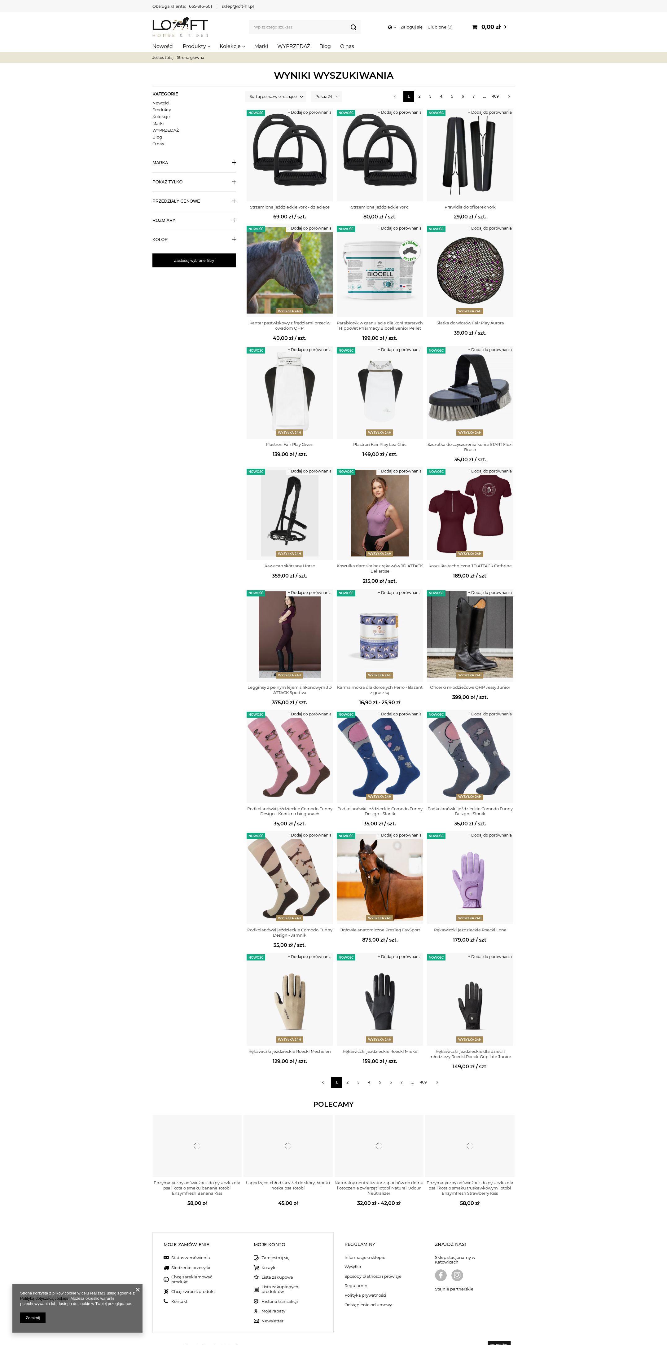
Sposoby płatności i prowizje (373, 1261)
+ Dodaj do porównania (309, 112)
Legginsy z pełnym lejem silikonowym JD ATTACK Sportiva (290, 690)
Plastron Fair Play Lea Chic (379, 444)
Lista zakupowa (277, 1262)
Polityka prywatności (365, 1280)
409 (495, 96)
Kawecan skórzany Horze (290, 565)
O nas (347, 46)
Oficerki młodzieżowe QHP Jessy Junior (470, 687)
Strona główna (190, 57)
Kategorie (165, 94)
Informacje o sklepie (364, 1242)
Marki (261, 46)
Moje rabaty (273, 1296)
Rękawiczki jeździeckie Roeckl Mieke (380, 1051)
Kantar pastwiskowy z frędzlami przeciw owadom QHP (289, 325)
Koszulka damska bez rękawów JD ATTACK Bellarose (380, 568)
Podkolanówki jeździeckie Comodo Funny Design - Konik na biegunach (289, 811)
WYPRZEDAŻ (293, 46)
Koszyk (268, 1252)
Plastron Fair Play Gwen (290, 444)
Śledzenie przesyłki (190, 1252)
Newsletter (272, 1305)
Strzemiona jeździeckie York (380, 206)
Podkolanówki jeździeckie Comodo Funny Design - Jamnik (289, 932)
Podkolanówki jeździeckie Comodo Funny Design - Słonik (380, 811)
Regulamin (355, 1270)
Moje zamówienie (186, 1230)
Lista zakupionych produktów (279, 1274)
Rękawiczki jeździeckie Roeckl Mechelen (289, 1051)
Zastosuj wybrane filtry (194, 260)
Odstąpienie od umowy (368, 1289)
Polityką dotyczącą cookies (44, 1298)
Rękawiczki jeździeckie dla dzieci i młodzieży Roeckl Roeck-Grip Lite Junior (470, 1054)
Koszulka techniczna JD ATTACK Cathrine (470, 565)
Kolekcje (230, 46)
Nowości (162, 46)
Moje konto (269, 1230)
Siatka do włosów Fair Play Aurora (470, 322)
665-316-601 (200, 6)
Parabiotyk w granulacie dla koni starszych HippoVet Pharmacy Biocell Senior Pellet (380, 325)
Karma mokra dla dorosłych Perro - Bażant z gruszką (380, 690)
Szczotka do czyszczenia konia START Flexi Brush (470, 447)
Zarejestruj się (275, 1243)
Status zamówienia (190, 1243)
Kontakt (179, 1286)
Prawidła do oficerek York (470, 206)
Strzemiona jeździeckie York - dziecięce (290, 206)
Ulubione (440, 26)
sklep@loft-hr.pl (238, 6)
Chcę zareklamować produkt (191, 1264)
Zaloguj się (412, 26)
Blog (325, 46)
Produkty (194, 46)
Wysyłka (352, 1252)
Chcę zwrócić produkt (193, 1276)
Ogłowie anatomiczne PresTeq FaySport (380, 929)
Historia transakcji (279, 1286)
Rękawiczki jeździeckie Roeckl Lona (470, 929)
